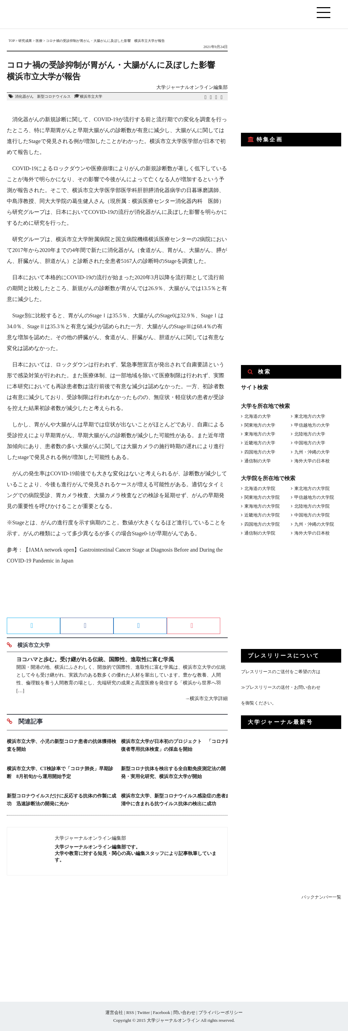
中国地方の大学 (309, 442)
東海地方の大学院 (262, 506)
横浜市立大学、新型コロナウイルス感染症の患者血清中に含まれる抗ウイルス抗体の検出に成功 (175, 799)
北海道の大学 (257, 416)
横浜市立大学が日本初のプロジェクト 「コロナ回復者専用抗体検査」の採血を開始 (175, 745)
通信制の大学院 (259, 533)
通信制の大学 (257, 460)
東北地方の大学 (309, 416)
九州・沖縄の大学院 (314, 524)
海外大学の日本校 (312, 460)
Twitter (143, 1012)
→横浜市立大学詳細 (206, 698)
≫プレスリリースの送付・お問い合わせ (280, 687)
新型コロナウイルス (54, 96)
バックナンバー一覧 (321, 897)
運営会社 (114, 1012)
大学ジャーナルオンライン (173, 1020)
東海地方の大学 (259, 434)
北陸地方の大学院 (312, 506)
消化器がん (24, 96)
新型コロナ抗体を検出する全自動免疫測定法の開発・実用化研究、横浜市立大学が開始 (173, 772)
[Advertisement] (117, 593)
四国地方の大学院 (262, 524)
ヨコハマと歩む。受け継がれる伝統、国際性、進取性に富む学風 (95, 659)
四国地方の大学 (259, 452)
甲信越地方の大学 (312, 425)
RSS (130, 1012)
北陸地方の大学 (309, 434)
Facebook (161, 1012)
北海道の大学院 (259, 488)
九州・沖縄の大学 (312, 452)
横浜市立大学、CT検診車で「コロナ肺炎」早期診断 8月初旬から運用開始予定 (60, 772)
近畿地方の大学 (259, 442)
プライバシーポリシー (220, 1012)
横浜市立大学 (91, 96)
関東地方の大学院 (262, 497)
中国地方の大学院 (312, 515)
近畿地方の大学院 (262, 515)
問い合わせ (184, 1012)
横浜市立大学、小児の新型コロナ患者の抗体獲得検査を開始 (61, 745)
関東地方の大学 (259, 425)
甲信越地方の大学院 (314, 497)
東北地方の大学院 (312, 488)
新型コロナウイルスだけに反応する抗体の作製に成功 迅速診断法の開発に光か (61, 799)
